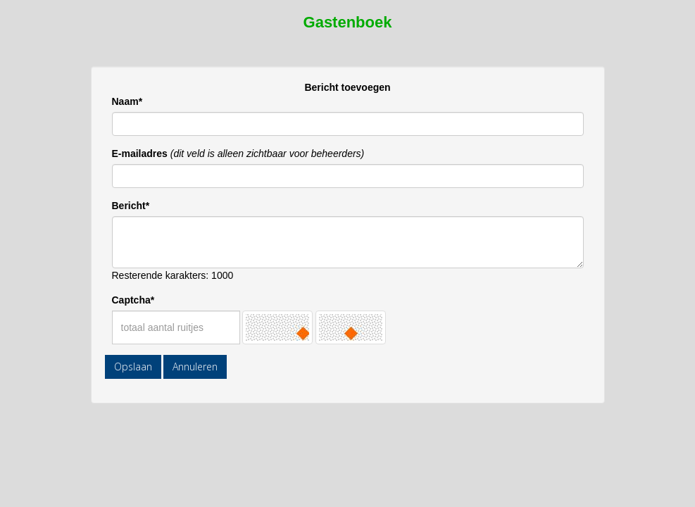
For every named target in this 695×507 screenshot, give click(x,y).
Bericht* (131, 205)
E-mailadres (140, 153)
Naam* (127, 101)
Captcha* (133, 300)
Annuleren (195, 366)
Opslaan (133, 366)
